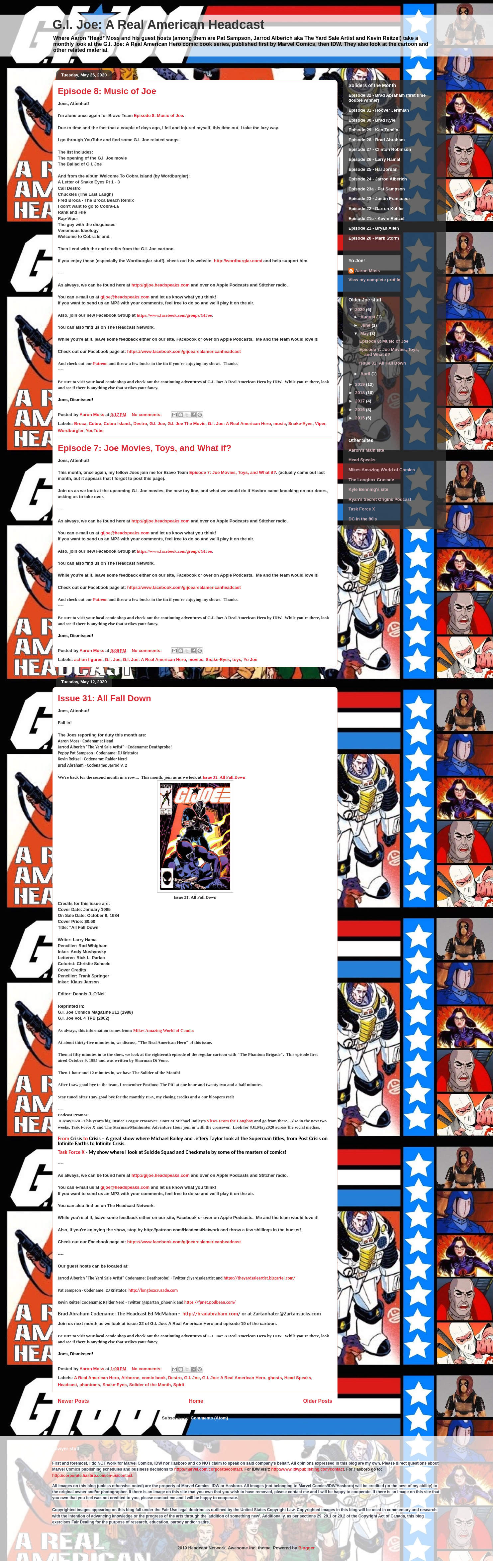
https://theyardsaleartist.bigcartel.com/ (259, 1278)
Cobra (95, 423)
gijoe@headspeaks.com (124, 296)
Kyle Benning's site (368, 489)
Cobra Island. (117, 423)
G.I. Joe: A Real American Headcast (158, 25)
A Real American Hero (96, 1377)
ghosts (275, 1377)
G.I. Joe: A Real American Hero (239, 423)
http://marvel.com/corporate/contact (208, 1469)
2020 (360, 309)
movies (195, 659)
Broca (80, 423)
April (365, 373)
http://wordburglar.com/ (238, 260)
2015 (360, 417)
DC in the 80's (362, 518)
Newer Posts (73, 1401)
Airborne (130, 1377)
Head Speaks (297, 1377)
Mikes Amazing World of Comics (163, 1030)
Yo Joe (250, 659)
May (365, 333)
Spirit (178, 1384)
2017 (360, 400)
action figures (88, 659)
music (279, 423)
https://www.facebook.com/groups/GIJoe (174, 315)
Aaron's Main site (366, 450)
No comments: (147, 414)
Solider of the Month (150, 1384)
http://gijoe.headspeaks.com (161, 284)
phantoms (89, 1384)
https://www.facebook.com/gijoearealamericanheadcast (184, 351)
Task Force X (71, 1152)
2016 (360, 409)
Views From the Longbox (230, 1120)
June (366, 325)
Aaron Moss (367, 270)
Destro (140, 423)
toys (236, 659)
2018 (360, 392)
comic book (153, 1377)
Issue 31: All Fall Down (104, 698)
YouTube (95, 430)
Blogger (306, 1547)
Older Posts (317, 1401)
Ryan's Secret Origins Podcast (379, 499)
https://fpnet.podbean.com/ (210, 1302)
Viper (320, 423)
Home (196, 1401)
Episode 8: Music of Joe (107, 91)
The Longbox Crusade (371, 479)
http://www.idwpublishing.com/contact (307, 1469)
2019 (360, 384)
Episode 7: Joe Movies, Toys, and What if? (145, 448)
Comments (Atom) (209, 1417)
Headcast (67, 1384)
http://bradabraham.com (210, 1313)
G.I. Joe (157, 423)
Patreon (101, 363)
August (368, 316)
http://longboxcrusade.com (153, 1290)
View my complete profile (374, 279)
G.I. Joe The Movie (186, 423)
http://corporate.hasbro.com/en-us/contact (92, 1475)
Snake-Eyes (300, 423)
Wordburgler (70, 430)
